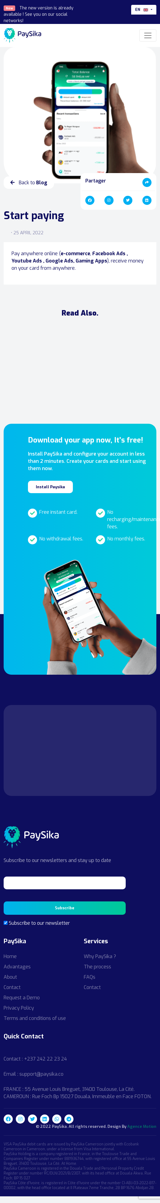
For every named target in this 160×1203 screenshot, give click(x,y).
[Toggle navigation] (147, 35)
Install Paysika (50, 487)
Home (10, 956)
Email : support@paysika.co (33, 1074)
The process (97, 967)
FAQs (89, 977)
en (142, 9)
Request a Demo (22, 997)
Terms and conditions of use (35, 1018)
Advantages (17, 967)
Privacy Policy (19, 1008)
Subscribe (64, 908)
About (10, 977)
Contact (12, 987)
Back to (28, 182)
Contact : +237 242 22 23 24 (35, 1059)
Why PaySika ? (100, 956)
